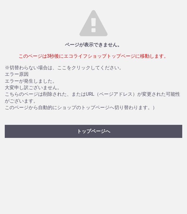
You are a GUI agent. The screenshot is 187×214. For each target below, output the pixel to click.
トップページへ (93, 131)
